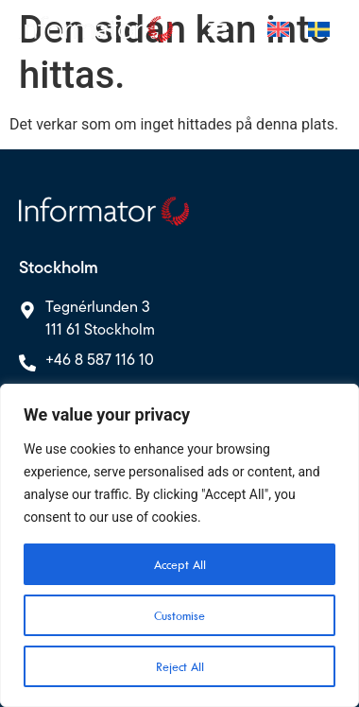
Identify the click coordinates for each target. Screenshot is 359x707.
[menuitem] (278, 29)
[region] (179, 545)
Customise (179, 615)
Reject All (180, 666)
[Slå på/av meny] (217, 29)
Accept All (180, 564)
